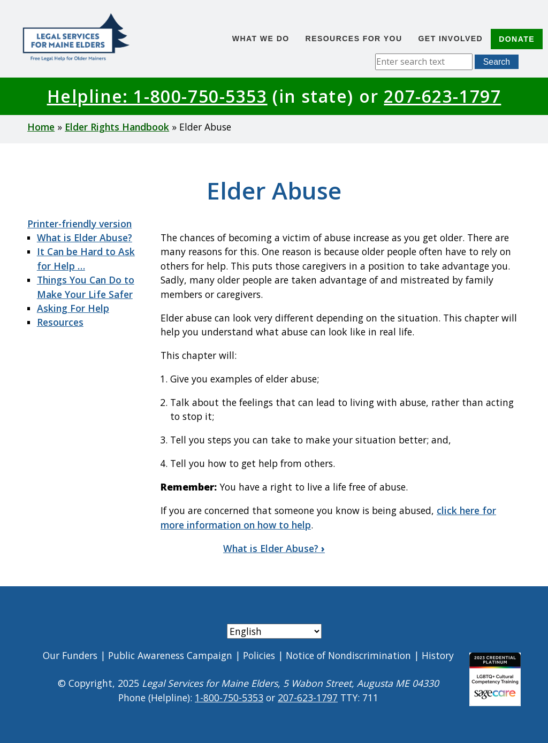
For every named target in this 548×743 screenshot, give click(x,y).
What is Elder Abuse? (84, 237)
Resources (60, 322)
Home (41, 126)
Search (496, 61)
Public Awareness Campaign (170, 655)
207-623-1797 (442, 96)
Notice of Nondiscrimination (348, 655)
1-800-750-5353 (229, 697)
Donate (517, 39)
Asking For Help (73, 308)
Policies (259, 655)
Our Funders (70, 655)
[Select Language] (274, 631)
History (438, 655)
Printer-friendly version (79, 223)
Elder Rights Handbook (117, 126)
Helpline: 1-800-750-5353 (157, 96)
